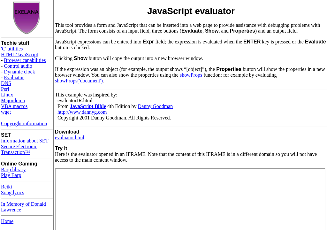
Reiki (6, 186)
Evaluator (14, 77)
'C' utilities (12, 48)
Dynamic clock (19, 71)
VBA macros (14, 106)
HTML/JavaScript (19, 54)
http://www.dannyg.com (82, 112)
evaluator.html (69, 137)
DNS (6, 83)
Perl (5, 89)
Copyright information (24, 123)
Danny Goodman (155, 106)
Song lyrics (12, 192)
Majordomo (13, 100)
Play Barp (11, 175)
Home (7, 221)
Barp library (13, 169)
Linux (7, 94)
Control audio (18, 66)
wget (6, 112)
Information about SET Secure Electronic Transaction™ (24, 146)
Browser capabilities (25, 60)
